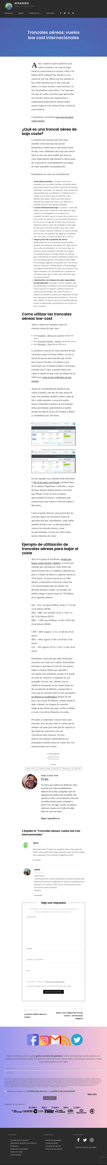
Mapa (21, 13)
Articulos (53, 758)
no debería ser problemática (44, 696)
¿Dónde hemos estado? (19, 1140)
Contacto (35, 13)
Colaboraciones (52, 1143)
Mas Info (92, 1094)
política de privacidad (63, 1091)
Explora (52, 13)
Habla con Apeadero (53, 1140)
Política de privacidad (55, 982)
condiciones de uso (36, 1091)
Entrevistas (14, 1146)
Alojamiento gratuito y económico (23, 1143)
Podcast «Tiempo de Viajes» (86, 1147)
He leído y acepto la (46, 982)
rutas (56, 768)
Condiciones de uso (53, 1146)
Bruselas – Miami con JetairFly (51, 335)
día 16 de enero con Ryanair (47, 482)
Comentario (31, 917)
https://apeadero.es (50, 818)
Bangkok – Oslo (45, 344)
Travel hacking (15, 1155)
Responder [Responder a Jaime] (37, 860)
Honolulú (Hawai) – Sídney (49, 341)
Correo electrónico (35, 959)
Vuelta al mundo (16, 1152)
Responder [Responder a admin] (38, 895)
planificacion (44, 768)
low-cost (31, 768)
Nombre (30, 948)
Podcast (9, 13)
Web (27, 970)
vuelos (77, 768)
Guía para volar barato (19, 1149)
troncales (66, 768)
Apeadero (21, 3)
